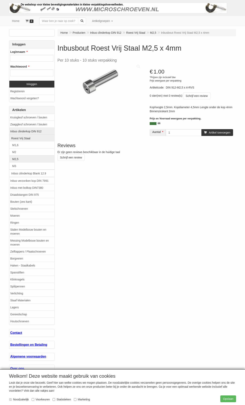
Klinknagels (17, 279)
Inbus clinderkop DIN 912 (26, 131)
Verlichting (16, 293)
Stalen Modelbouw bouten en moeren (28, 231)
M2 (14, 152)
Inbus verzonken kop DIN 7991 (29, 180)
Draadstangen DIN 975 (24, 194)
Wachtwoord (18, 66)
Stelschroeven (19, 208)
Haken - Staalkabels (22, 265)
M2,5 (15, 159)
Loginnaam (17, 51)
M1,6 (15, 145)
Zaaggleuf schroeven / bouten (28, 124)
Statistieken (62, 399)
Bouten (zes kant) (21, 201)
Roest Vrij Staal (20, 138)
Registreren (17, 91)
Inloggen (31, 84)
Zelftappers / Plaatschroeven (28, 251)
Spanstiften (17, 272)
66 (159, 123)
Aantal (156, 132)
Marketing (82, 399)
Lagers (14, 307)
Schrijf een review (197, 95)
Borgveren (16, 258)
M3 (14, 166)
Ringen (14, 222)
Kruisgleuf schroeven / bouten (28, 117)
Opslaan (228, 398)
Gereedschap (18, 314)
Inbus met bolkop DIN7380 (26, 187)
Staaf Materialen (20, 300)
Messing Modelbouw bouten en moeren (29, 242)
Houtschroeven (19, 321)
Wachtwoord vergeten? (24, 98)
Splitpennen (17, 286)
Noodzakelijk (19, 399)
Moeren (15, 215)
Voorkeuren (41, 399)
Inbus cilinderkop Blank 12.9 (28, 173)
